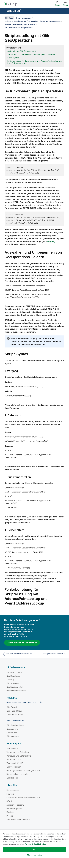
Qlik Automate (13, 736)
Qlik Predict (12, 732)
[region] (34, 844)
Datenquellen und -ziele (17, 774)
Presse (10, 816)
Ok (34, 849)
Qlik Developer (13, 676)
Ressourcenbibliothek (16, 690)
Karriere (10, 812)
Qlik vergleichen (14, 767)
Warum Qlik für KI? (15, 763)
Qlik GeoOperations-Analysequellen (19, 27)
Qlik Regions (12, 778)
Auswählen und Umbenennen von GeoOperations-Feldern (31, 54)
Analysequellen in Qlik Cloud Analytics (20, 24)
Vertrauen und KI (14, 759)
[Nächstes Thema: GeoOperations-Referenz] (51, 654)
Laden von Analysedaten (50, 21)
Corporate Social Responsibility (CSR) (24, 797)
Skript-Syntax (13, 58)
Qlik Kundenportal (15, 687)
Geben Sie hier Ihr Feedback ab (22, 642)
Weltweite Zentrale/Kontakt (19, 819)
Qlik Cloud (14, 10)
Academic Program (15, 805)
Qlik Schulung (13, 683)
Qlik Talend (12, 707)
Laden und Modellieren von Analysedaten (21, 21)
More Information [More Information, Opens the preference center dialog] (34, 855)
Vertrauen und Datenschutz (19, 756)
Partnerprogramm (15, 808)
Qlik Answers (12, 729)
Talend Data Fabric (15, 714)
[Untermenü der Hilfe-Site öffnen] (4, 11)
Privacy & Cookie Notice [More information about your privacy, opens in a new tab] (35, 844)
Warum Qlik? (12, 748)
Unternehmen (13, 790)
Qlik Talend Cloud (14, 711)
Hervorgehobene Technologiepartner (23, 770)
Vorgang (51, 241)
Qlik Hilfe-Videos (14, 672)
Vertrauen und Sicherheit (18, 752)
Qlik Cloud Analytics (15, 725)
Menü (65, 5)
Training (10, 680)
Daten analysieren (23, 18)
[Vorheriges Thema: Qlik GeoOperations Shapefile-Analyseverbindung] (18, 654)
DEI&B (9, 801)
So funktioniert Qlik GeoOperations (22, 51)
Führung (10, 794)
